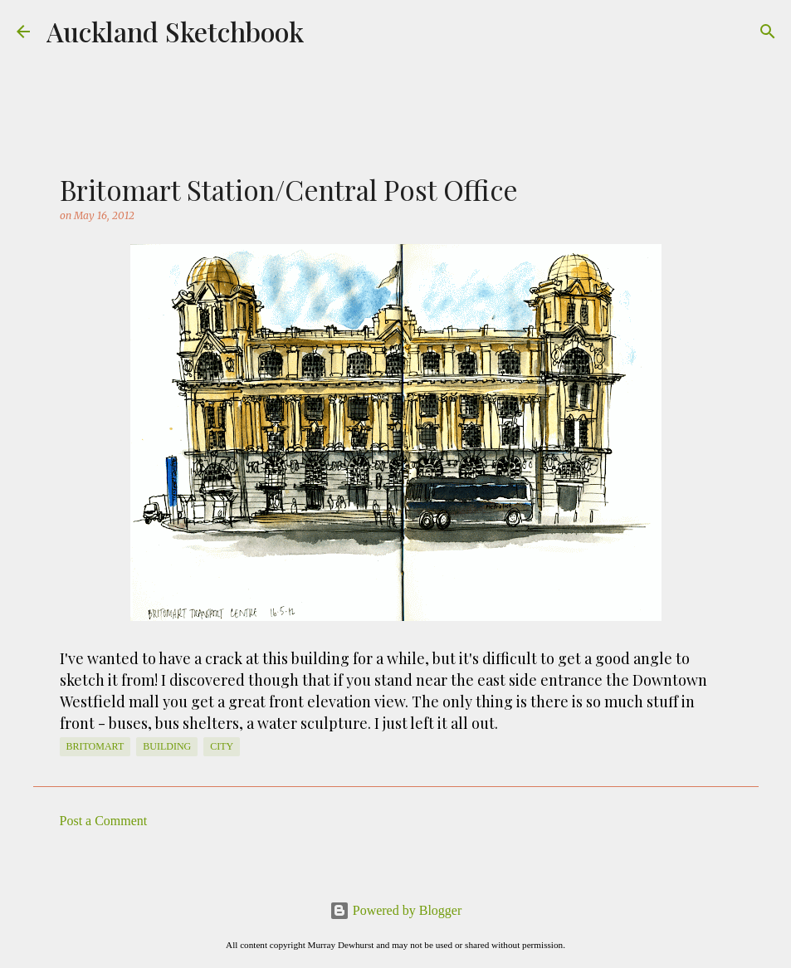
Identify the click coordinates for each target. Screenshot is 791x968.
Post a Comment (104, 821)
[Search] (768, 31)
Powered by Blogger (396, 910)
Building (167, 746)
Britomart (95, 746)
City (221, 746)
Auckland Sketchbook (175, 31)
